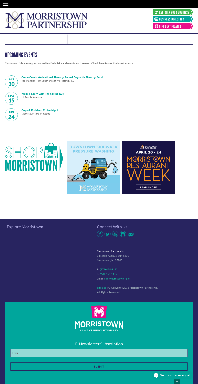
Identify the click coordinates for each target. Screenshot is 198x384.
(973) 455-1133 (109, 269)
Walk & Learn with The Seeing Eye (43, 93)
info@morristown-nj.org (117, 278)
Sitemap (101, 287)
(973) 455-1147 (108, 273)
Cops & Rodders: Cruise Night (40, 110)
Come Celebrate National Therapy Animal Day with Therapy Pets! (64, 77)
